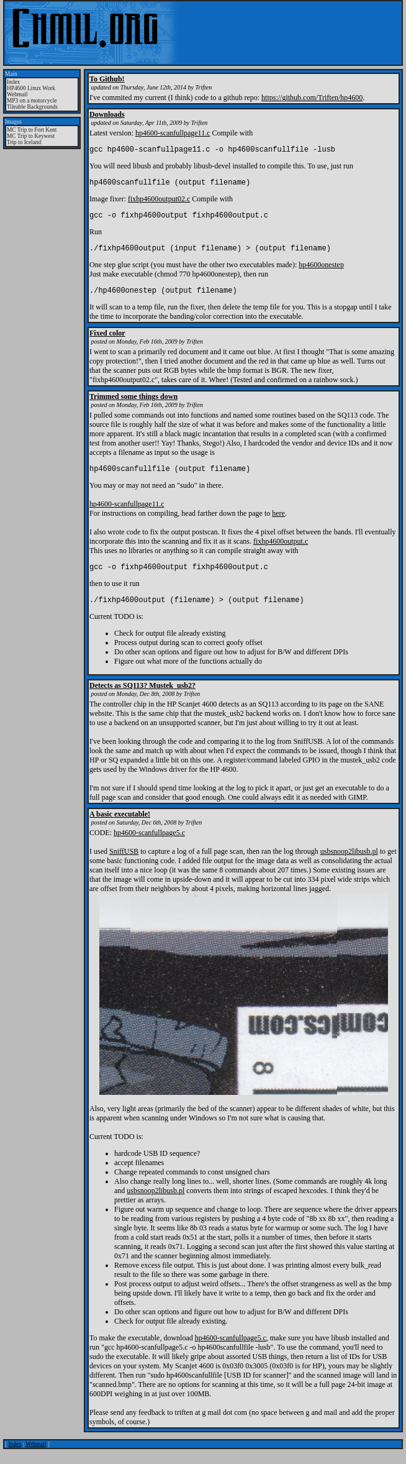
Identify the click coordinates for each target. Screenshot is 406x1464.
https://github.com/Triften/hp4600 (312, 97)
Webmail (17, 94)
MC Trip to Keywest (31, 136)
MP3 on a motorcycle (32, 101)
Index (13, 82)
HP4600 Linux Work (31, 88)
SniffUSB (123, 866)
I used (99, 866)
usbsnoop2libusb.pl (349, 866)
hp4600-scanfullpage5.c (149, 847)
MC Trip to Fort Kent (31, 130)
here (278, 524)
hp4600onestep (321, 272)
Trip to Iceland (24, 142)
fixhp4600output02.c (159, 202)
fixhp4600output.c (280, 552)
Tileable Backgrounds (32, 107)
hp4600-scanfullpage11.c (172, 133)
